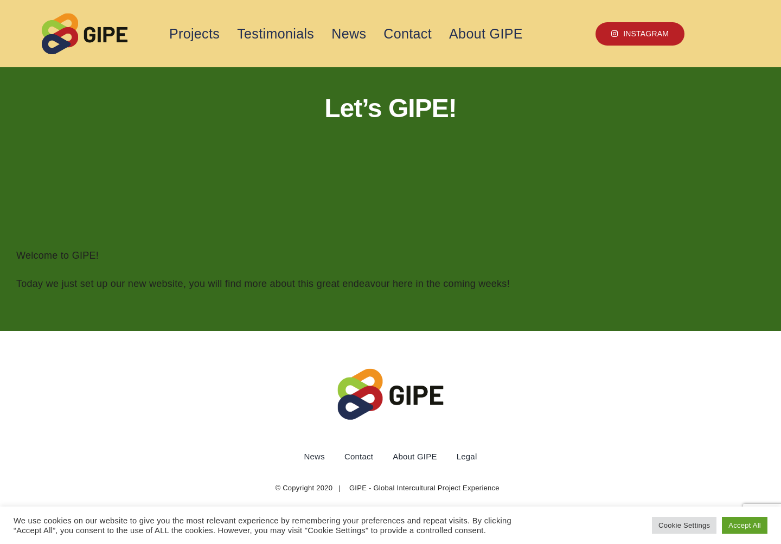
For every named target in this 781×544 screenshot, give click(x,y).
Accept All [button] (744, 525)
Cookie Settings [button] (684, 525)
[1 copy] (85, 17)
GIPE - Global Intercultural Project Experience (424, 488)
